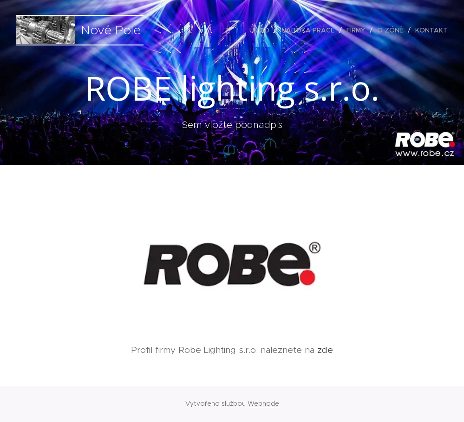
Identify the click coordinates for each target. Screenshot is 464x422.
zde (325, 350)
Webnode (263, 403)
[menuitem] (262, 30)
